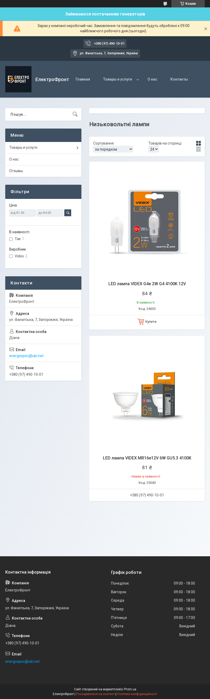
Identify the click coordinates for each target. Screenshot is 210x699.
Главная (83, 79)
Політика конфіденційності (137, 694)
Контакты (179, 79)
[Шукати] (75, 114)
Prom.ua (130, 689)
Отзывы (16, 171)
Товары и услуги (117, 79)
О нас (152, 79)
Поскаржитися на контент (95, 694)
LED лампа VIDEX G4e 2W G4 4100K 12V (147, 283)
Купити (150, 322)
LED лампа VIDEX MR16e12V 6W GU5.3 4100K (147, 458)
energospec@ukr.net (26, 356)
